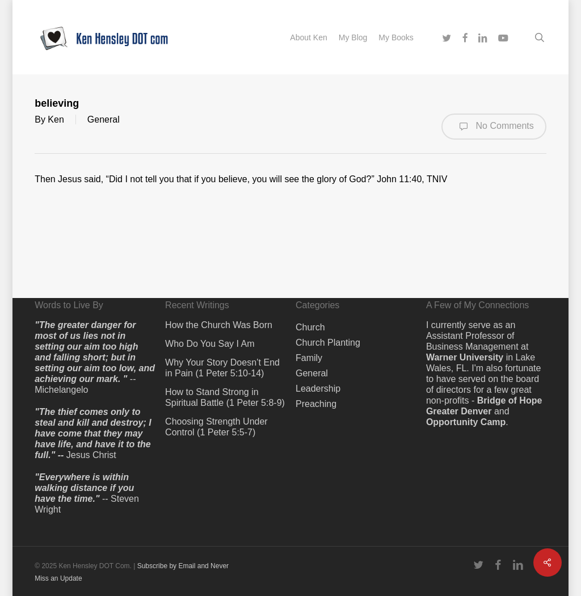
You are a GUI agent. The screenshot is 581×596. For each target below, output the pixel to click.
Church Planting (328, 342)
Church (310, 327)
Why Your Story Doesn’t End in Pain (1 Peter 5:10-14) (222, 368)
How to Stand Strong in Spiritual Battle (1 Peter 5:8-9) (225, 397)
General (103, 119)
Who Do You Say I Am (209, 344)
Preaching (316, 404)
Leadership (318, 388)
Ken (56, 119)
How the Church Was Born (218, 325)
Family (309, 358)
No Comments (494, 126)
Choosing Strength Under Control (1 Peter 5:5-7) (216, 427)
